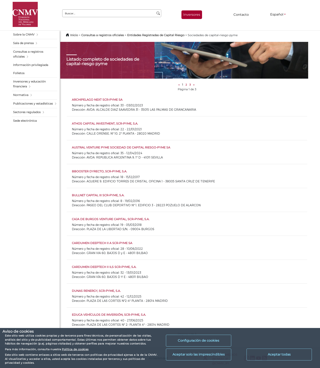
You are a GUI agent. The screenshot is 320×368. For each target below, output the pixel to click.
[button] (34, 35)
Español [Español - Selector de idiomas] (276, 14)
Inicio (74, 35)
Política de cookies (75, 349)
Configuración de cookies (198, 340)
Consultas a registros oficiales (102, 35)
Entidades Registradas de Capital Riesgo (155, 35)
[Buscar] (158, 13)
